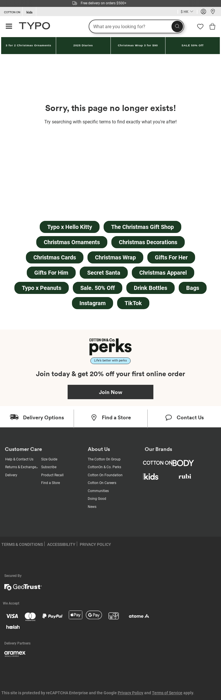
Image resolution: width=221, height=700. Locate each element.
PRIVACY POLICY (95, 544)
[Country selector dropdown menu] (187, 12)
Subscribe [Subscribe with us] (48, 467)
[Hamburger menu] (8, 26)
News (92, 507)
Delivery (11, 475)
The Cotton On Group (104, 459)
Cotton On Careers (102, 483)
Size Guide (49, 459)
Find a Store (50, 483)
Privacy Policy (130, 693)
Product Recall (52, 475)
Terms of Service (167, 693)
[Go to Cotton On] (11, 11)
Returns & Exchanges (21, 467)
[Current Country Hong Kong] (187, 12)
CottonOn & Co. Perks (104, 467)
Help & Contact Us (19, 459)
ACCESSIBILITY (61, 544)
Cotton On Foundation (105, 475)
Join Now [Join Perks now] (110, 392)
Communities (98, 491)
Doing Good (97, 499)
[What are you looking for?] (136, 26)
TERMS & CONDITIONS (22, 544)
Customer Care (23, 449)
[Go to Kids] (29, 11)
